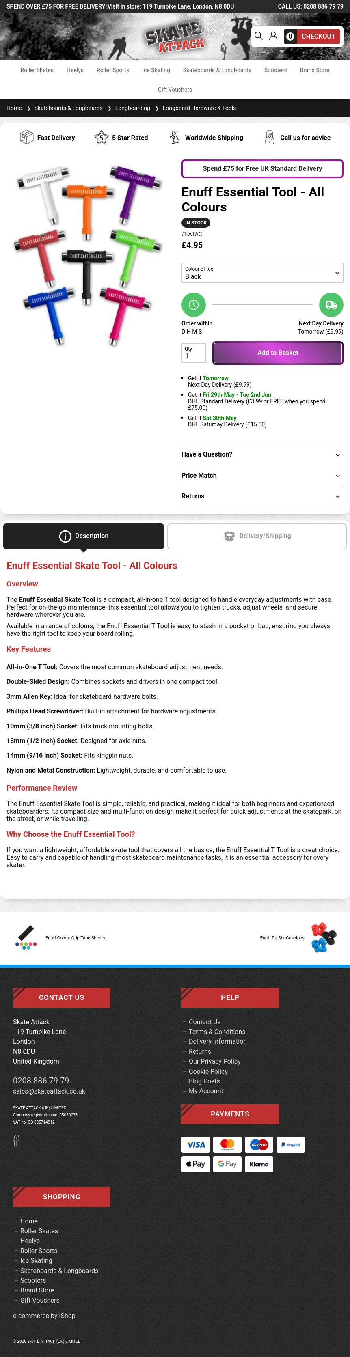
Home (14, 108)
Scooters (275, 70)
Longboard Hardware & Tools (194, 108)
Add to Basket (277, 353)
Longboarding (128, 108)
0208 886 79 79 (41, 1081)
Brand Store (315, 70)
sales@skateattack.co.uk (49, 1091)
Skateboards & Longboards (217, 70)
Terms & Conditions (217, 1032)
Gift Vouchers (175, 89)
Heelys (75, 70)
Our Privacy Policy (215, 1061)
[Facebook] (18, 1144)
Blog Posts (204, 1081)
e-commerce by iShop (44, 1316)
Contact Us (205, 1022)
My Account (206, 1091)
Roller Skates (37, 70)
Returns (200, 1051)
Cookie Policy (208, 1071)
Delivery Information (218, 1041)
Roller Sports (113, 70)
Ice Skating (156, 70)
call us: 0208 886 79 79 (311, 6)
